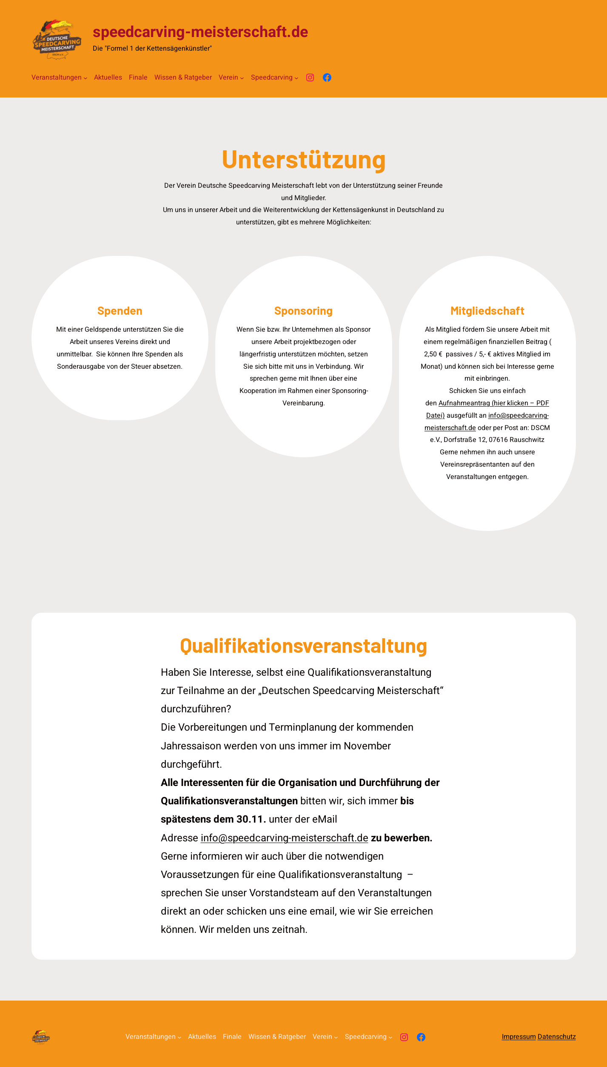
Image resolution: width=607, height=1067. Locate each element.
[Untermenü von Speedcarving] (296, 78)
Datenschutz (557, 1037)
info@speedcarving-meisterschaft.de (284, 838)
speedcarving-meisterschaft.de (200, 32)
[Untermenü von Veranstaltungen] (85, 78)
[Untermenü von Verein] (242, 78)
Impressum (519, 1037)
